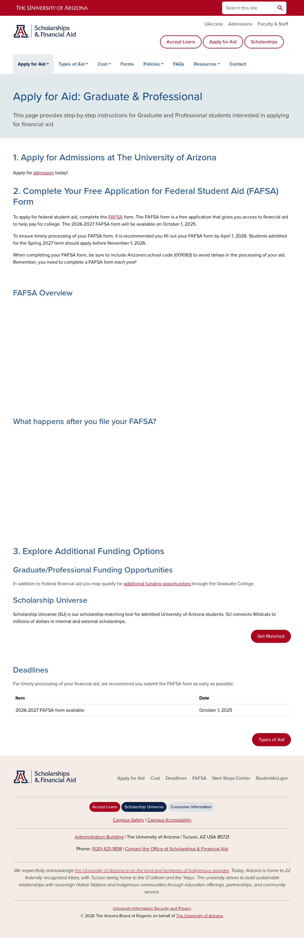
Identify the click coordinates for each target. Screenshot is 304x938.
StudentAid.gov (272, 778)
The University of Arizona (199, 915)
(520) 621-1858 (107, 849)
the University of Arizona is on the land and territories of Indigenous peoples (152, 871)
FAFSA (115, 217)
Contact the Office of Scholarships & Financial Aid (176, 849)
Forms (127, 64)
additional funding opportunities (157, 584)
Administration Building (99, 837)
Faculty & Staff (273, 24)
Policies (151, 64)
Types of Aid (71, 64)
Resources (205, 64)
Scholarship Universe (144, 806)
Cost (102, 64)
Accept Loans (181, 42)
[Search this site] (248, 7)
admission (43, 173)
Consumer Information (191, 806)
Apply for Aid (223, 42)
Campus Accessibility (169, 820)
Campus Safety (128, 820)
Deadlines (176, 778)
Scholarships (264, 42)
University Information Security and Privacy (152, 908)
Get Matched (270, 636)
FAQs (178, 64)
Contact (237, 64)
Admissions (240, 24)
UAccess (214, 24)
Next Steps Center (231, 778)
